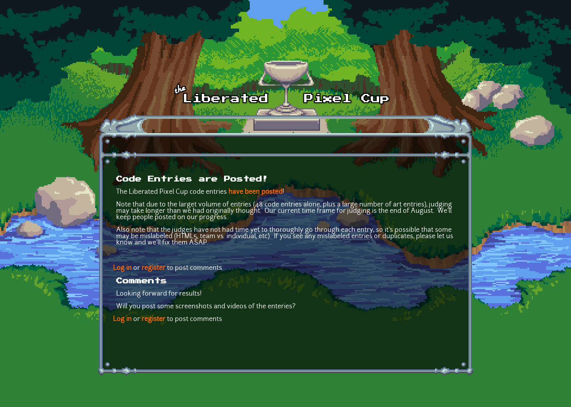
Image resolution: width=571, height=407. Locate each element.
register (153, 268)
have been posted (255, 192)
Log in (122, 268)
